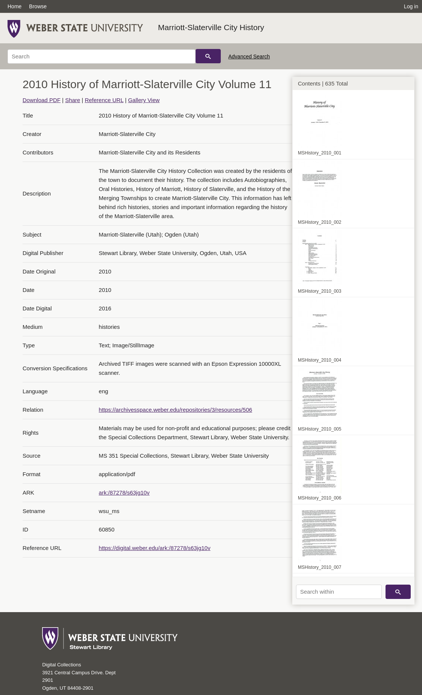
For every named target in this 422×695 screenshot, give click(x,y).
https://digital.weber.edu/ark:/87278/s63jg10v (155, 548)
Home (14, 6)
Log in (411, 6)
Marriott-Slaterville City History (211, 27)
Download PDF (42, 100)
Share (72, 100)
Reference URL (104, 100)
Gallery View (143, 100)
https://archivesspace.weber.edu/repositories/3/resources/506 (175, 409)
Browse (38, 6)
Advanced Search (249, 56)
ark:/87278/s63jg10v (124, 492)
